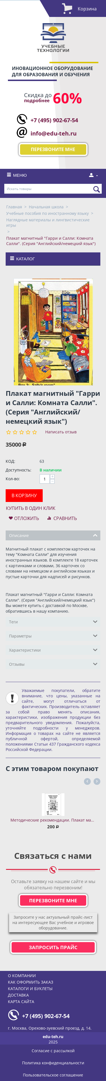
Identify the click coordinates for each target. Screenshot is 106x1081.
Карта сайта (21, 1001)
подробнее (36, 100)
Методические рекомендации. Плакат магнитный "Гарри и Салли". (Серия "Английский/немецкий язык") (53, 820)
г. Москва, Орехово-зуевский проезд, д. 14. (50, 1028)
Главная (14, 206)
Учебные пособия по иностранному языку (47, 213)
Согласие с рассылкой (53, 1050)
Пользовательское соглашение (53, 1075)
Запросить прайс (53, 947)
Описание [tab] (53, 535)
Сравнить (65, 518)
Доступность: (18, 470)
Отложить (26, 518)
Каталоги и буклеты (30, 988)
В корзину (24, 495)
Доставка (18, 995)
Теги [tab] (53, 621)
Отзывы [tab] (53, 664)
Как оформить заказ (30, 982)
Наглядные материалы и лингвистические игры (48, 222)
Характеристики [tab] (53, 650)
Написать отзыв (61, 431)
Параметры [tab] (53, 635)
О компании (22, 975)
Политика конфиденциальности (53, 1062)
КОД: (10, 461)
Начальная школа (46, 206)
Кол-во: (13, 478)
